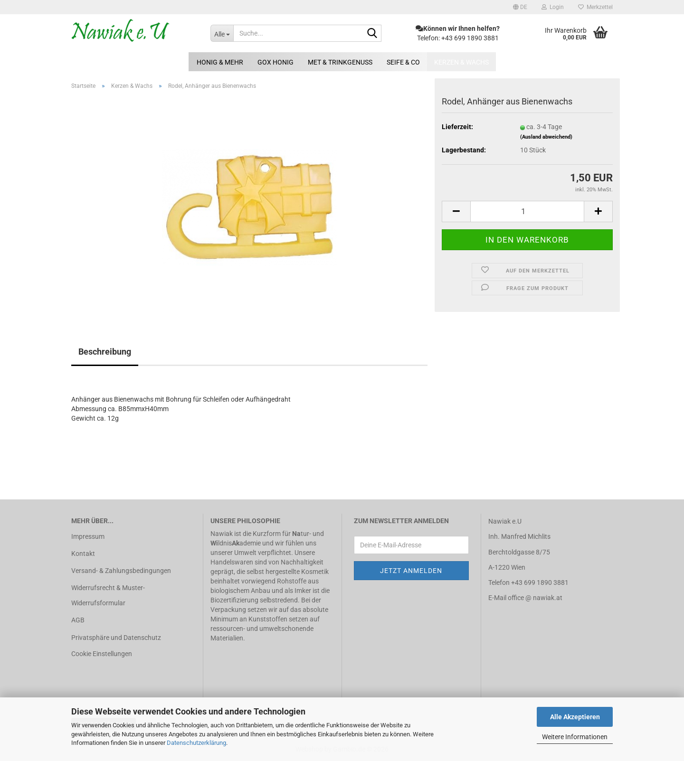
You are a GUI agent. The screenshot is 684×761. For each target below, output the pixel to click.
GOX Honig (275, 62)
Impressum (87, 536)
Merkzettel (595, 7)
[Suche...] (221, 33)
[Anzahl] (527, 211)
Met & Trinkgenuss (340, 62)
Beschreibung (104, 352)
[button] (520, 7)
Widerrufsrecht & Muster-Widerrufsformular (108, 595)
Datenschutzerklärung (196, 742)
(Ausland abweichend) (546, 137)
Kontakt (83, 553)
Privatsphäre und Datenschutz (116, 637)
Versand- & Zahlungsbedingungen (121, 570)
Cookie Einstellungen (101, 654)
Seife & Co (403, 62)
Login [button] (553, 7)
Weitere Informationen (575, 737)
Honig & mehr (220, 62)
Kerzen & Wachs (461, 62)
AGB (78, 620)
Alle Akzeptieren (575, 717)
